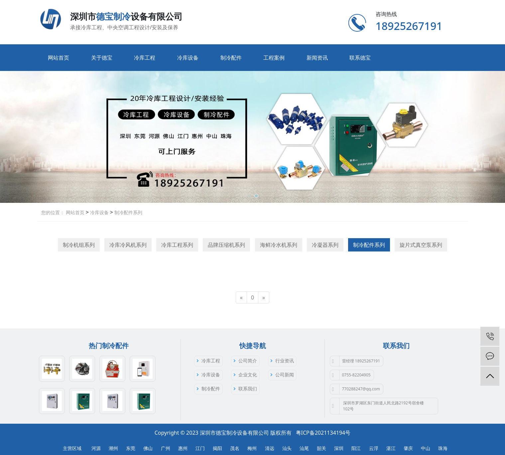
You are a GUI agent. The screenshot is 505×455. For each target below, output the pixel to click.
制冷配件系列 (127, 212)
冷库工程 (144, 57)
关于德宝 (101, 57)
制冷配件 (231, 57)
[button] (249, 196)
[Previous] (241, 297)
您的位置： (52, 212)
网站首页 (58, 57)
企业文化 (247, 374)
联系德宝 (360, 57)
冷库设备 (187, 57)
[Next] (263, 297)
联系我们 (247, 388)
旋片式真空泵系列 (421, 244)
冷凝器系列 (325, 244)
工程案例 (274, 57)
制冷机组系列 (79, 244)
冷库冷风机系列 (128, 244)
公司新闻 (284, 374)
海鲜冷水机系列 (278, 244)
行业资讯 (284, 360)
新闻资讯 (317, 57)
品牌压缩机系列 (226, 244)
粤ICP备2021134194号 (323, 432)
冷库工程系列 (177, 244)
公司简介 (247, 360)
